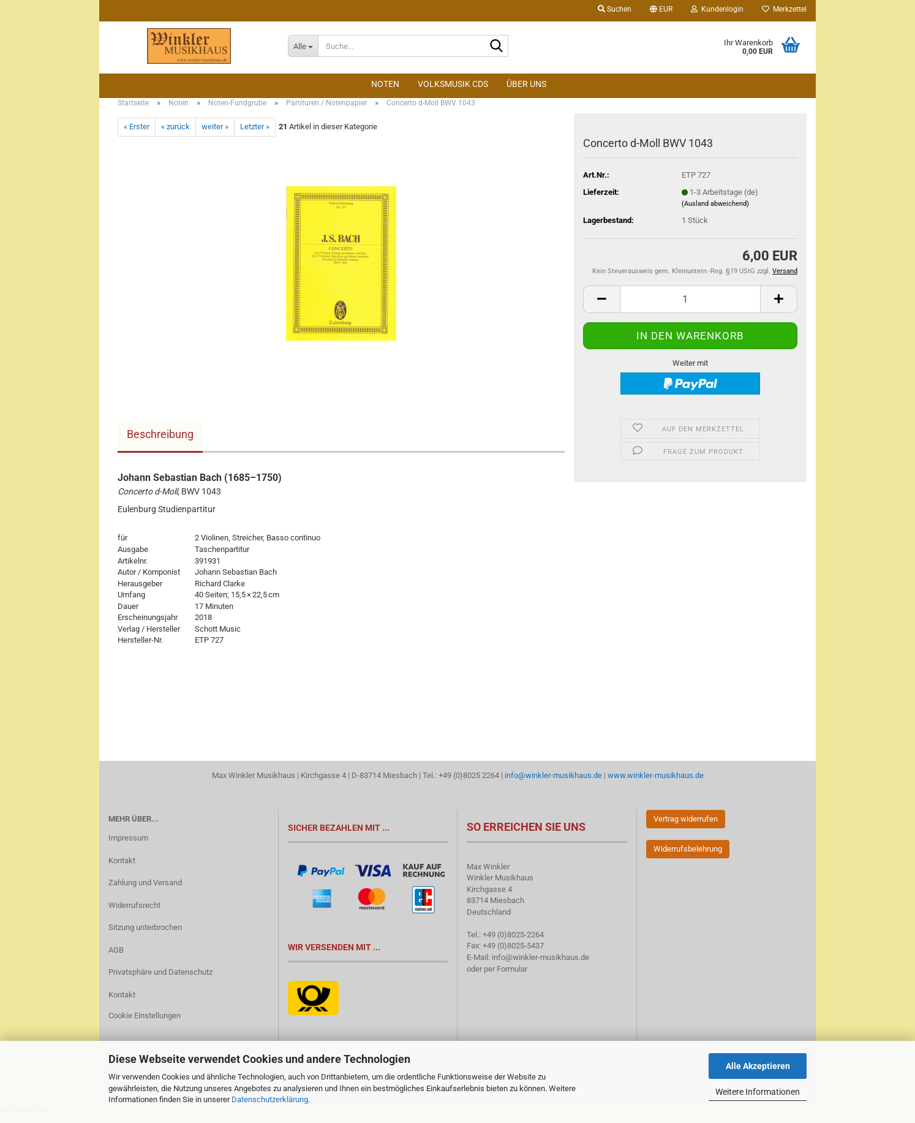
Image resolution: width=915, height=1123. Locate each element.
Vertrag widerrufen (685, 825)
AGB (116, 956)
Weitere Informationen (757, 1092)
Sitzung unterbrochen (145, 934)
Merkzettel (784, 9)
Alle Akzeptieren (758, 1066)
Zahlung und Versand (145, 889)
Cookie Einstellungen (144, 1022)
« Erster (136, 133)
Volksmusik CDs (453, 84)
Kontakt (121, 867)
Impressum (128, 844)
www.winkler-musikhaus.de (656, 782)
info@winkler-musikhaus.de (552, 782)
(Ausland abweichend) (715, 211)
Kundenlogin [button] (717, 9)
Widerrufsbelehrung (687, 855)
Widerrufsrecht (134, 912)
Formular (512, 975)
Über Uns (526, 84)
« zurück (175, 133)
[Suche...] (303, 46)
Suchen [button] (614, 9)
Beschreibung (160, 440)
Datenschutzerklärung (270, 1099)
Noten (385, 84)
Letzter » (254, 133)
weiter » (214, 133)
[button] (661, 10)
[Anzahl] (690, 306)
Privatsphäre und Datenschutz (160, 978)
